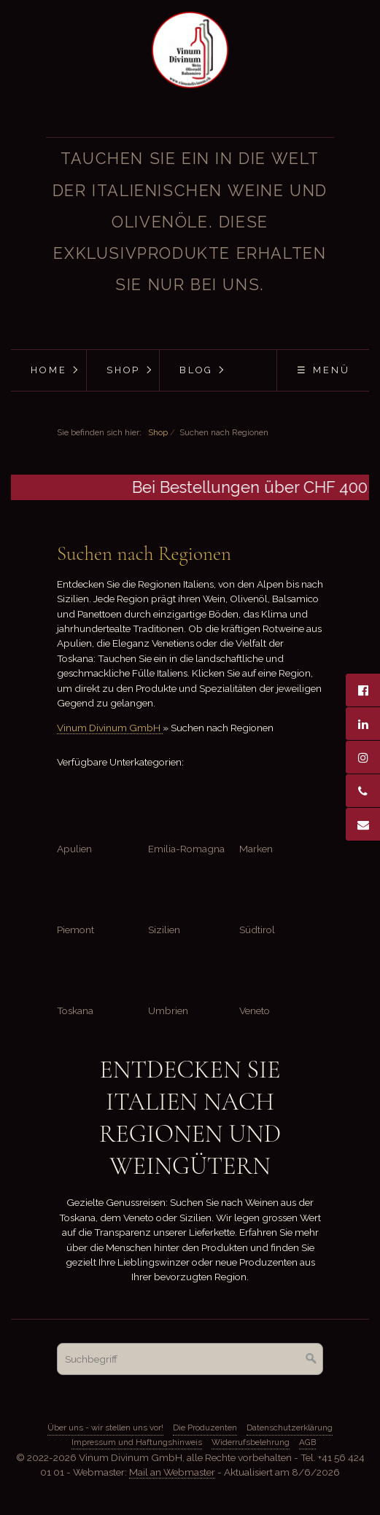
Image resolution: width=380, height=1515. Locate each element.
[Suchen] (311, 1359)
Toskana (75, 1010)
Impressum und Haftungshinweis (136, 1442)
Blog (196, 370)
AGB (307, 1442)
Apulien (74, 848)
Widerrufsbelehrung (251, 1442)
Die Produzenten (205, 1427)
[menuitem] (48, 370)
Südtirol (257, 929)
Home (49, 370)
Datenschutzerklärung (290, 1427)
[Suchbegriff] (190, 1359)
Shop (123, 370)
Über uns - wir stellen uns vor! (105, 1427)
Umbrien (168, 1010)
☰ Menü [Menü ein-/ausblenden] (323, 370)
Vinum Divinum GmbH (110, 727)
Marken (256, 848)
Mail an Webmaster (172, 1472)
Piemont (75, 929)
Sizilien (164, 929)
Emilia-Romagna (186, 848)
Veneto (254, 1010)
